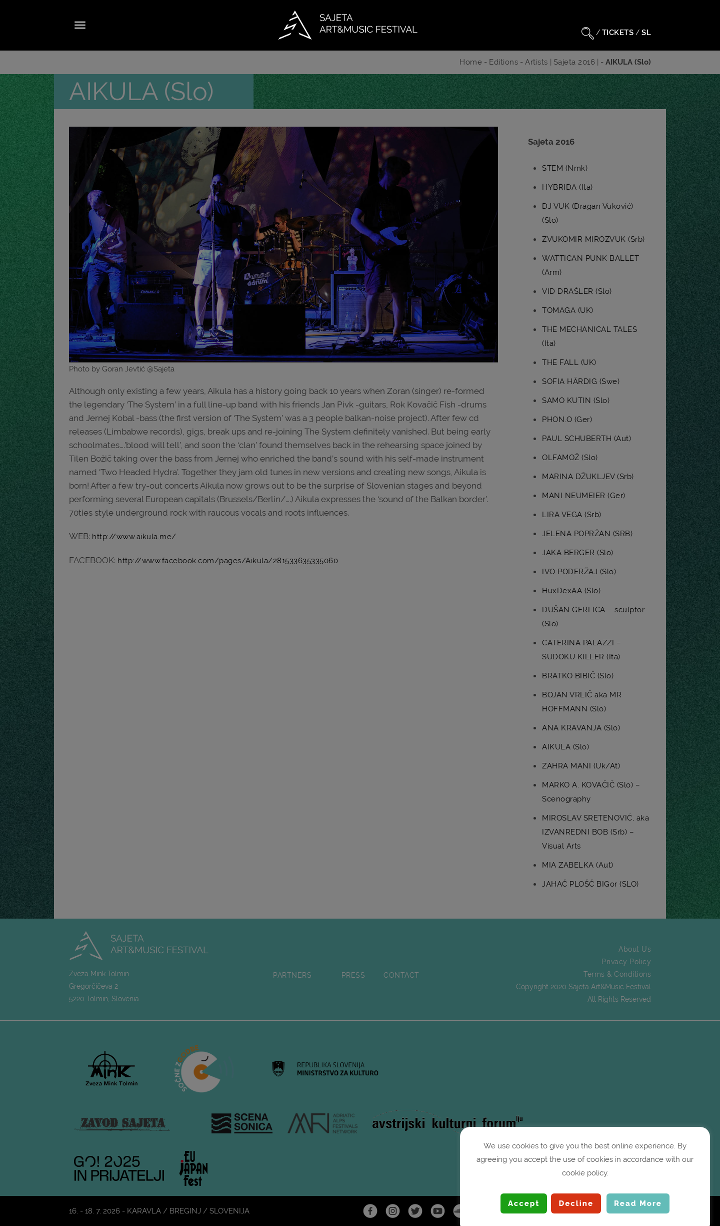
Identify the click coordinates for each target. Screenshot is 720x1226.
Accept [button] (524, 1203)
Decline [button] (576, 1203)
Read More (638, 1203)
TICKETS (618, 32)
